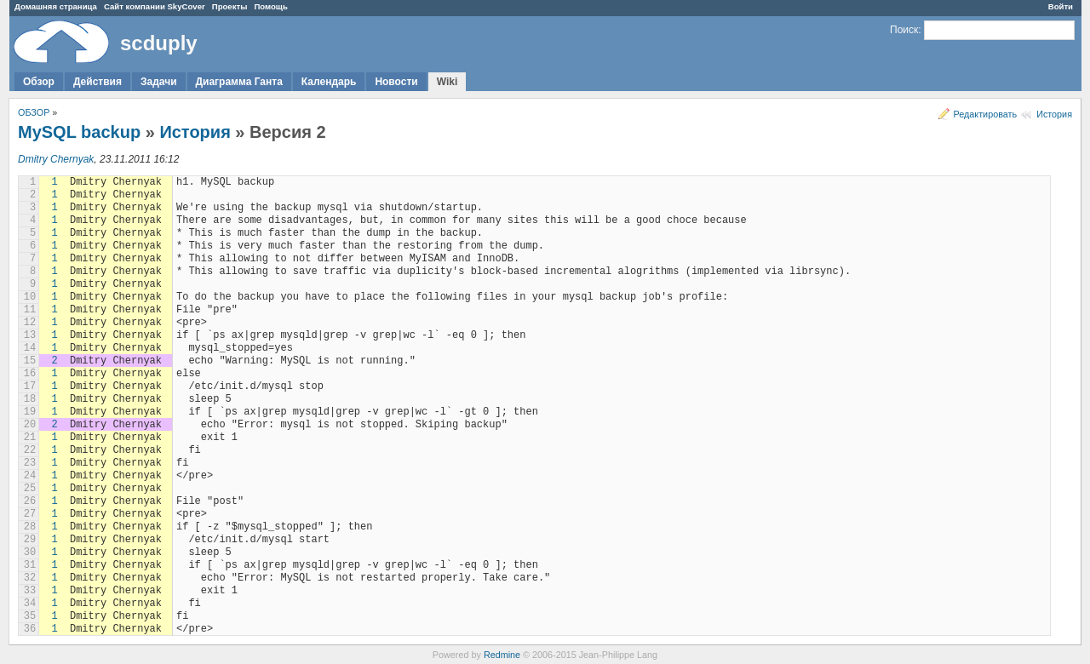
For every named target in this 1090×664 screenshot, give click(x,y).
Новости (396, 82)
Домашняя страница (55, 6)
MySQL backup (79, 132)
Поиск (904, 30)
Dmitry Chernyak (56, 159)
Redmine (502, 655)
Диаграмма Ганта (239, 82)
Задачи (159, 82)
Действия (97, 82)
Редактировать (986, 114)
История (1054, 114)
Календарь (329, 82)
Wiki (447, 82)
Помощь (270, 6)
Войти (1060, 6)
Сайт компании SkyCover (154, 6)
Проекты (230, 6)
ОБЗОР (33, 112)
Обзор (38, 82)
